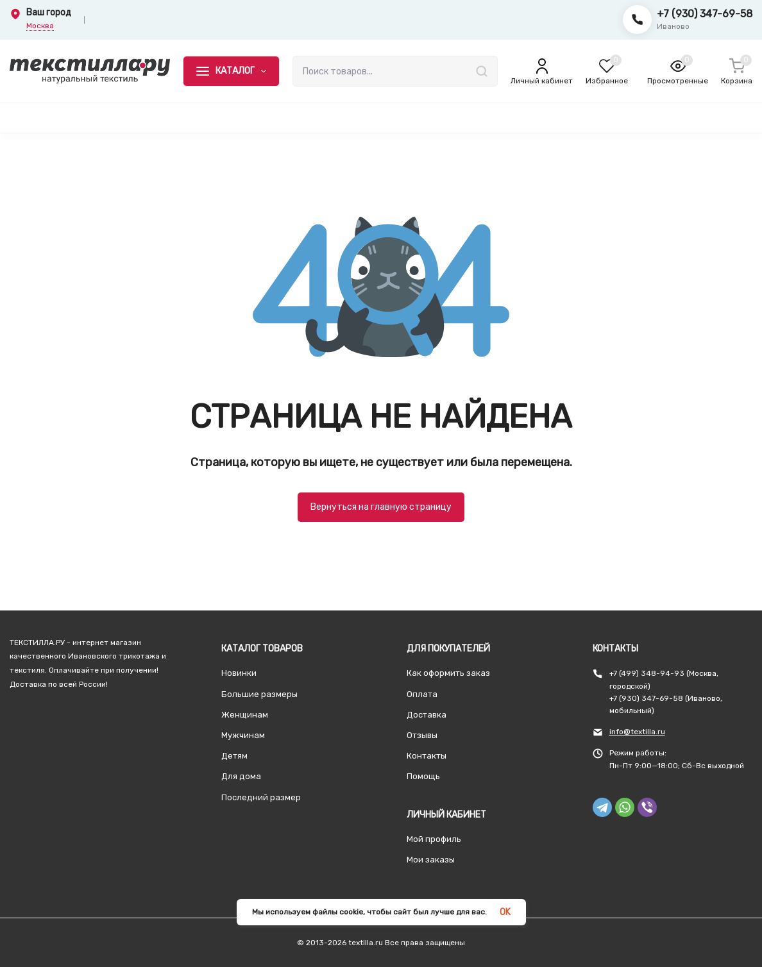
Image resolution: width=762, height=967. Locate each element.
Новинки (239, 673)
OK (505, 912)
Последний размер (261, 797)
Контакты (426, 756)
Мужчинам (243, 735)
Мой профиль (434, 839)
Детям (234, 756)
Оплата (422, 694)
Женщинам (244, 714)
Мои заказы (431, 859)
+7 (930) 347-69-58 (704, 14)
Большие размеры (259, 694)
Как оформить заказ (448, 673)
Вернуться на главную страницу (381, 506)
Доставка (426, 714)
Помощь (423, 776)
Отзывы (422, 735)
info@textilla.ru (637, 731)
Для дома (241, 776)
